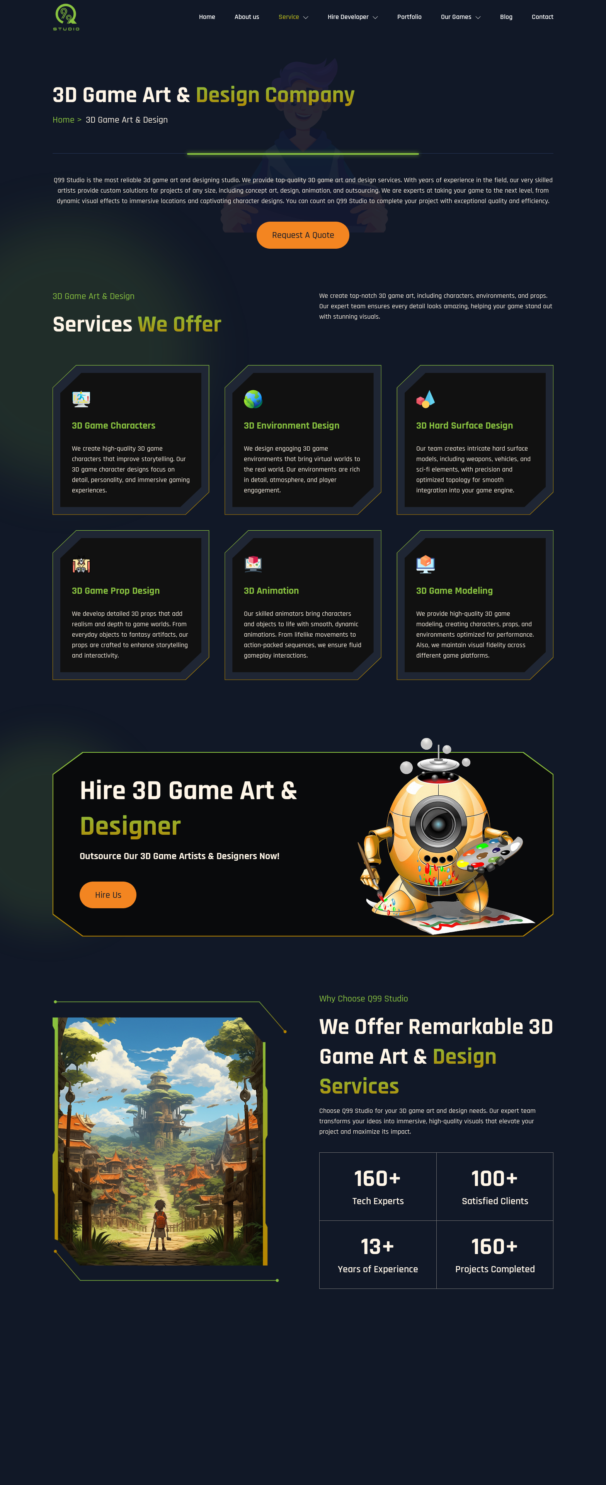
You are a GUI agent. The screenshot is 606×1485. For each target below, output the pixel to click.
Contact (542, 16)
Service (289, 16)
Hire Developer (348, 16)
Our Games (456, 16)
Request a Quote (303, 235)
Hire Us (108, 895)
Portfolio (409, 16)
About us (247, 16)
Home (207, 16)
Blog (506, 16)
